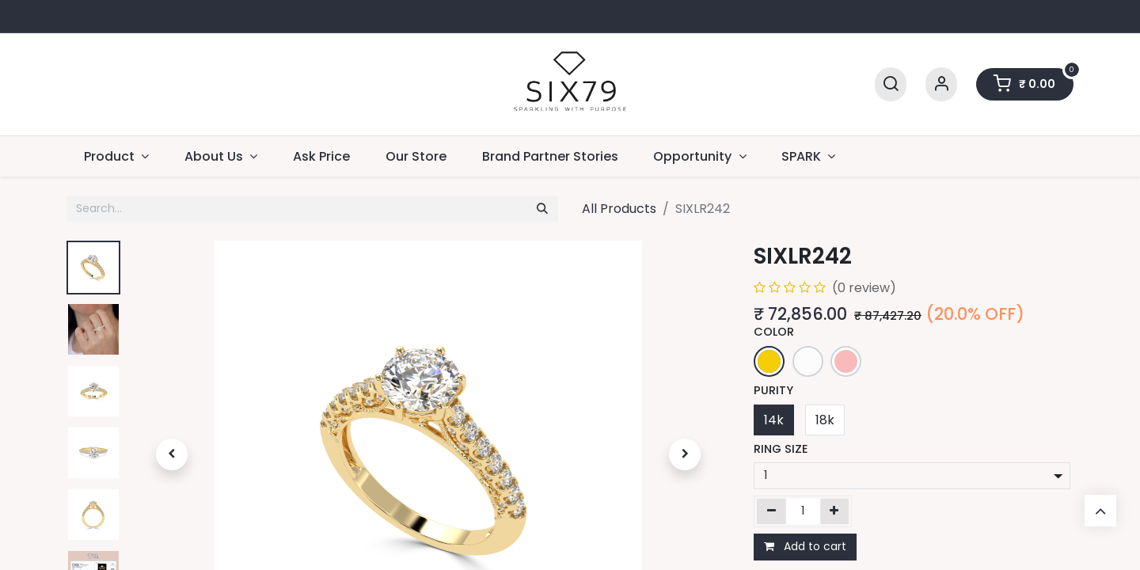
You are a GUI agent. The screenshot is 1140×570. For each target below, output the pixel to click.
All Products (619, 209)
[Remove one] (771, 511)
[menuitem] (322, 156)
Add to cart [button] (805, 546)
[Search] (890, 84)
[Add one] (834, 511)
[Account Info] (941, 84)
